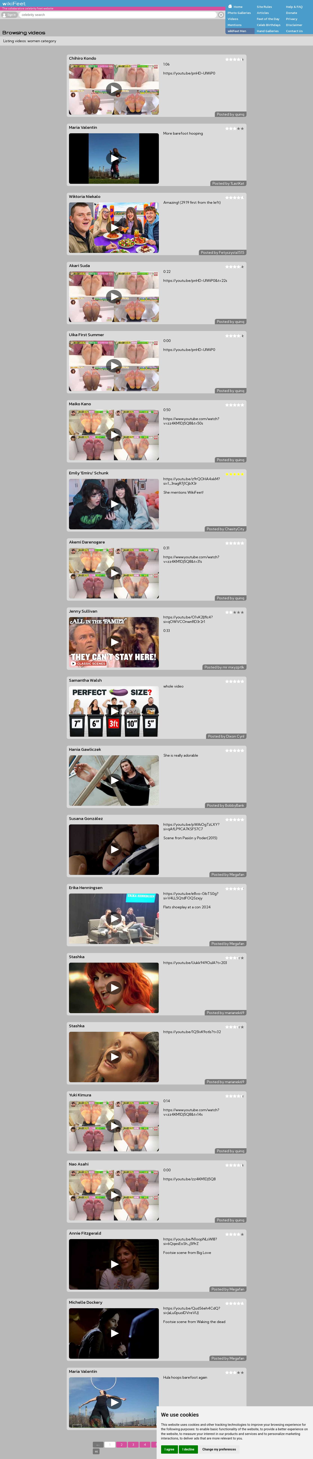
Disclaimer (294, 24)
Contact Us (294, 30)
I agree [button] (169, 1449)
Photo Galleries (239, 12)
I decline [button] (188, 1449)
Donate (291, 12)
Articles (263, 12)
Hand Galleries (268, 30)
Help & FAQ (294, 6)
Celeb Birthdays (268, 24)
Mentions (235, 24)
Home (238, 6)
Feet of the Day (268, 18)
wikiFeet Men (237, 30)
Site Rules (264, 6)
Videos (233, 18)
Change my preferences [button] (219, 1449)
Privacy (291, 18)
